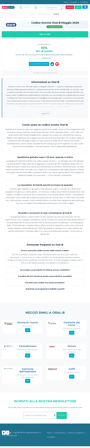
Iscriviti (70, 7)
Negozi (39, 7)
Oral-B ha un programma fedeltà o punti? (45, 290)
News (66, 2)
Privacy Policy (60, 434)
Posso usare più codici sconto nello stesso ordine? (45, 251)
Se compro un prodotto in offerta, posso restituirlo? (45, 271)
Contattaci (84, 2)
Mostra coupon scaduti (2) (45, 73)
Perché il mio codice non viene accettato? (45, 283)
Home (49, 434)
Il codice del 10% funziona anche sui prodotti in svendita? (45, 277)
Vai (27, 331)
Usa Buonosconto (39, 64)
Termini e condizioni (75, 434)
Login (78, 7)
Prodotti (74, 2)
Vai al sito (45, 34)
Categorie (25, 7)
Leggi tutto (45, 114)
